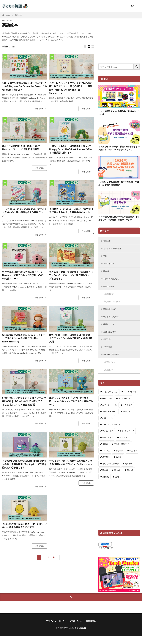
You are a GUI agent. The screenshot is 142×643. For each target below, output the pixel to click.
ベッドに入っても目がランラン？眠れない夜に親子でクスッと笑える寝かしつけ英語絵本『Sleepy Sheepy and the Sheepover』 (71, 88)
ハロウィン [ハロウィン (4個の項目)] (127, 418)
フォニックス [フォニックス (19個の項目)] (107, 438)
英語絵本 (18, 15)
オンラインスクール (113, 321)
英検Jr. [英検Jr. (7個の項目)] (118, 484)
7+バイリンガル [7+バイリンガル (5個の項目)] (129, 399)
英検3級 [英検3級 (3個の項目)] (117, 477)
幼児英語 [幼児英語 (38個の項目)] (106, 464)
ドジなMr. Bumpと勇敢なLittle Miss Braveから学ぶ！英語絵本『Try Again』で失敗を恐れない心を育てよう (24, 468)
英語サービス (110, 329)
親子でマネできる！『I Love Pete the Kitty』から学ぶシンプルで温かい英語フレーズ (71, 405)
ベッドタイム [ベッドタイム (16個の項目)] (107, 444)
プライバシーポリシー (56, 628)
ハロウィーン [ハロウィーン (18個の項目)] (107, 425)
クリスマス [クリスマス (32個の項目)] (127, 412)
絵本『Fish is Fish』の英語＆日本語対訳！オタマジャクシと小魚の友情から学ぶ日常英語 (71, 341)
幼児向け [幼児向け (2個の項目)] (133, 457)
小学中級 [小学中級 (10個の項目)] (106, 457)
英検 (106, 258)
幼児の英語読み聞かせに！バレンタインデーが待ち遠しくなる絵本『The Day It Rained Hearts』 (24, 341)
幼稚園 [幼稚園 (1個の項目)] (118, 464)
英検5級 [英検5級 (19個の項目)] (105, 484)
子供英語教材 (110, 290)
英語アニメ (112, 376)
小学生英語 (109, 353)
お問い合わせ (76, 628)
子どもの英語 (80, 635)
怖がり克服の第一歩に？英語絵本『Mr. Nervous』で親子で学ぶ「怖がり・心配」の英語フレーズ (23, 278)
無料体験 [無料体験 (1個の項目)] (128, 470)
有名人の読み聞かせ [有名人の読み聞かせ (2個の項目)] (110, 470)
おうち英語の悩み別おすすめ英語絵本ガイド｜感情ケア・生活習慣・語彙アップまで (118, 220)
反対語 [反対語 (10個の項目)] (105, 451)
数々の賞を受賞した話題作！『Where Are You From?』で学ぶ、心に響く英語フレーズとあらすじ (70, 278)
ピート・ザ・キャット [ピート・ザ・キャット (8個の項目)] (111, 431)
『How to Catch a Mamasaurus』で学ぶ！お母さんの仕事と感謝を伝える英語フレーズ (24, 214)
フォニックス (110, 266)
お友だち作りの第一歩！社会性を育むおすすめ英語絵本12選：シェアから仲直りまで (118, 149)
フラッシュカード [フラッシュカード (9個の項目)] (127, 438)
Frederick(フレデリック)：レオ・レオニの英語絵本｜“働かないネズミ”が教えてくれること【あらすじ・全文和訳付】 (24, 405)
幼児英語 (108, 345)
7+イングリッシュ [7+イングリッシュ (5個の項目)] (109, 399)
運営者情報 (91, 628)
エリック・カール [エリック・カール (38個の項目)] (109, 412)
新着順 (5, 46)
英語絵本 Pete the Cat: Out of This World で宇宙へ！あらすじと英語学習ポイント (71, 214)
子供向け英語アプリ (113, 282)
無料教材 (111, 298)
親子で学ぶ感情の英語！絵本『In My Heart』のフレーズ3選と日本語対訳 (22, 148)
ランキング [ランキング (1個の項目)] (124, 444)
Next (54, 566)
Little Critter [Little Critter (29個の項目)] (107, 405)
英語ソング (112, 368)
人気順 (13, 46)
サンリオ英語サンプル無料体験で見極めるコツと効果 (118, 113)
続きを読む (39, 109)
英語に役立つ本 (111, 337)
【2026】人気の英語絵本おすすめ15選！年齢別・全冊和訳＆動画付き (118, 184)
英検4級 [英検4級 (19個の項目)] (130, 477)
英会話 (107, 274)
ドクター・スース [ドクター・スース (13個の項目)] (109, 418)
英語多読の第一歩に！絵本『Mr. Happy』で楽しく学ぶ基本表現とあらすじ (24, 532)
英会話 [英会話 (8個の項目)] (105, 477)
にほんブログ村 (105, 555)
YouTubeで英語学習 (113, 361)
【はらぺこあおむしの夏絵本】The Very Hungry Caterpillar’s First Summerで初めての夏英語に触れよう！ (71, 150)
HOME (7, 15)
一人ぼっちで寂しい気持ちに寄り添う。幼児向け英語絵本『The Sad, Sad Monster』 (71, 468)
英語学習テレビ (111, 313)
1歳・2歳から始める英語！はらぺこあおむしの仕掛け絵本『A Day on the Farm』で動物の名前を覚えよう (24, 86)
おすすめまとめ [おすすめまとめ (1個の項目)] (124, 405)
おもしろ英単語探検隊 (114, 250)
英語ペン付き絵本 (115, 305)
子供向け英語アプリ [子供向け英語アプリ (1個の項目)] (122, 451)
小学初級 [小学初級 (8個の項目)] (119, 457)
